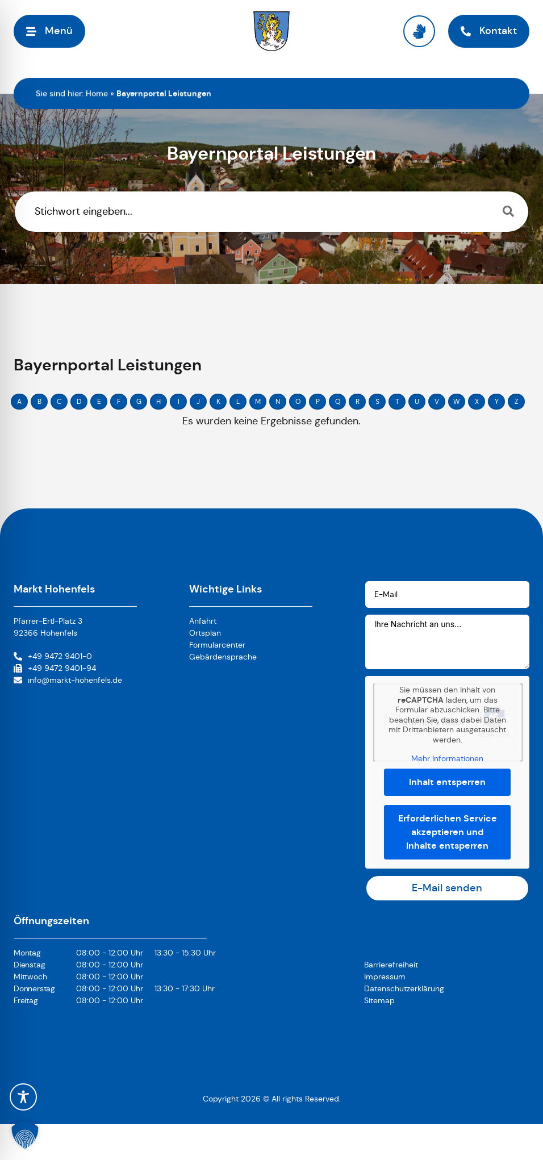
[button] (25, 1135)
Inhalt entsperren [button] (447, 781)
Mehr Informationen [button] (447, 758)
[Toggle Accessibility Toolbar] (23, 1097)
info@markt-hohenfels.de (75, 680)
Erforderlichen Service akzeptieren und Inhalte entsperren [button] (447, 831)
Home (97, 93)
